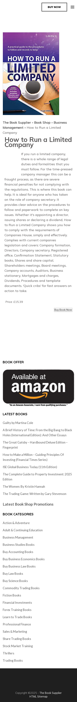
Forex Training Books (17, 610)
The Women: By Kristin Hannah (24, 486)
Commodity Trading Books (21, 588)
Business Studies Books (19, 545)
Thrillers (8, 653)
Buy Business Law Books (19, 566)
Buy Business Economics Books (24, 559)
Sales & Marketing (15, 631)
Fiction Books (12, 595)
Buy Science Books (15, 581)
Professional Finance (17, 624)
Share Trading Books (17, 639)
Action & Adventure (16, 523)
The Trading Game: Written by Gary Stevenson (34, 494)
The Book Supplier (17, 122)
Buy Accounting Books (18, 552)
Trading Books (13, 660)
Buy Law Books (13, 573)
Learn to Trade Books (17, 617)
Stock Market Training (18, 646)
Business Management (18, 537)
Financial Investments (17, 602)
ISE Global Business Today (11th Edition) (30, 467)
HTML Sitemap (38, 696)
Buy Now (54, 7)
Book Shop (42, 122)
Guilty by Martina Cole (18, 423)
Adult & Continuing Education (23, 530)
